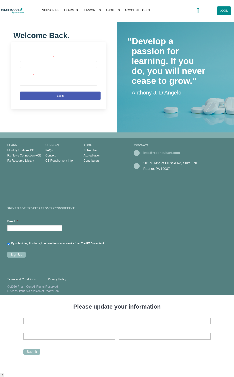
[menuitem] (25, 150)
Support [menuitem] (65, 153)
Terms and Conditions (21, 279)
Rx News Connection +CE (24, 155)
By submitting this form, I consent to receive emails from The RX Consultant (57, 243)
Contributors (91, 160)
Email (12, 221)
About (110, 10)
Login (224, 10)
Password (27, 74)
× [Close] (2, 375)
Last (121, 342)
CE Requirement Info (59, 160)
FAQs (49, 150)
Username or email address (37, 57)
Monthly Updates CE (20, 150)
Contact (51, 155)
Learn (69, 10)
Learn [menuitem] (26, 153)
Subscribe (50, 10)
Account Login (137, 10)
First (26, 342)
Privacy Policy (57, 279)
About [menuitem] (103, 153)
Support (90, 10)
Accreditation (92, 155)
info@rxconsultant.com (161, 153)
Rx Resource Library (20, 160)
